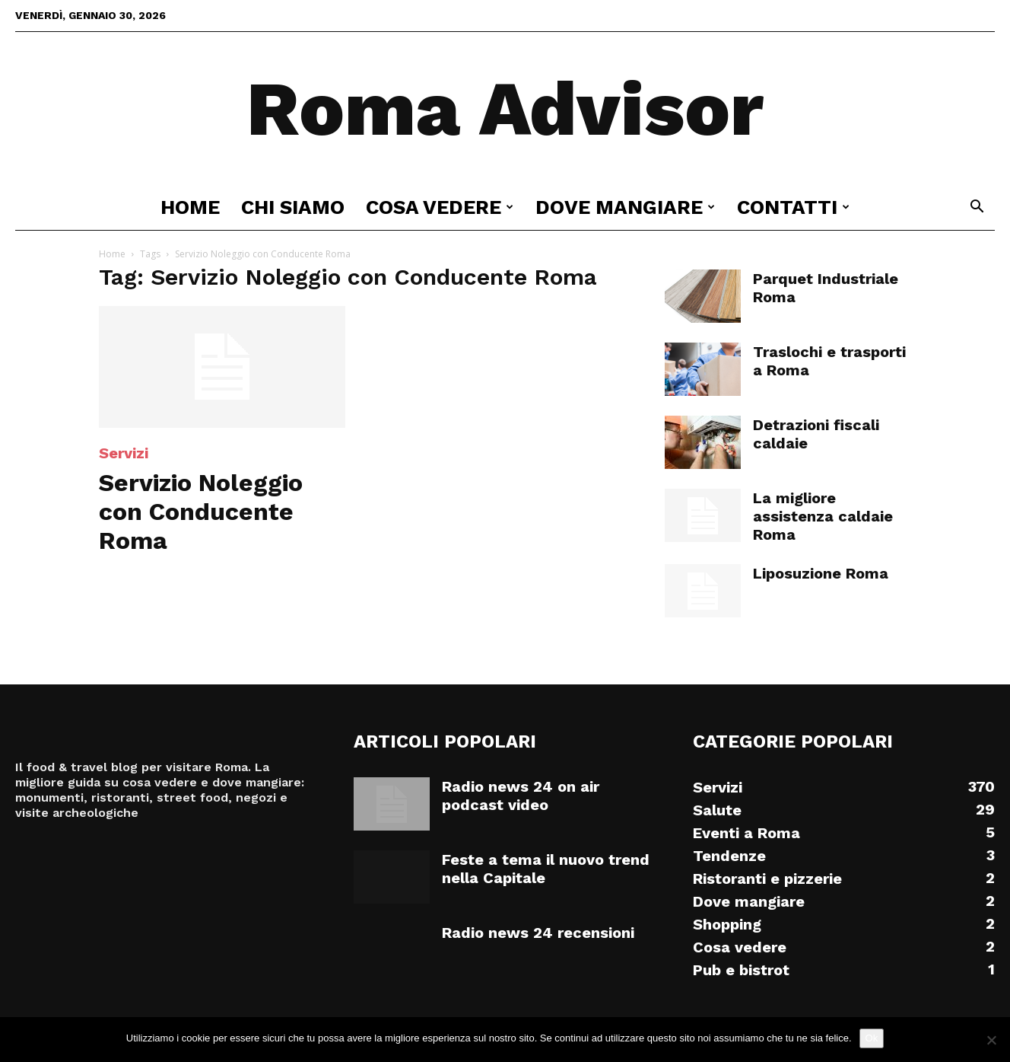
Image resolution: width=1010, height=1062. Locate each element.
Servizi (123, 453)
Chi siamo (293, 207)
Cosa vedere (439, 207)
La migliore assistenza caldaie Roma (823, 516)
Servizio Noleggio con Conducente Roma (201, 511)
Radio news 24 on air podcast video (520, 795)
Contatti (793, 207)
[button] (976, 208)
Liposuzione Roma (820, 573)
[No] (991, 1040)
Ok (871, 1038)
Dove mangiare (625, 207)
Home (190, 207)
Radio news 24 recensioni (538, 932)
